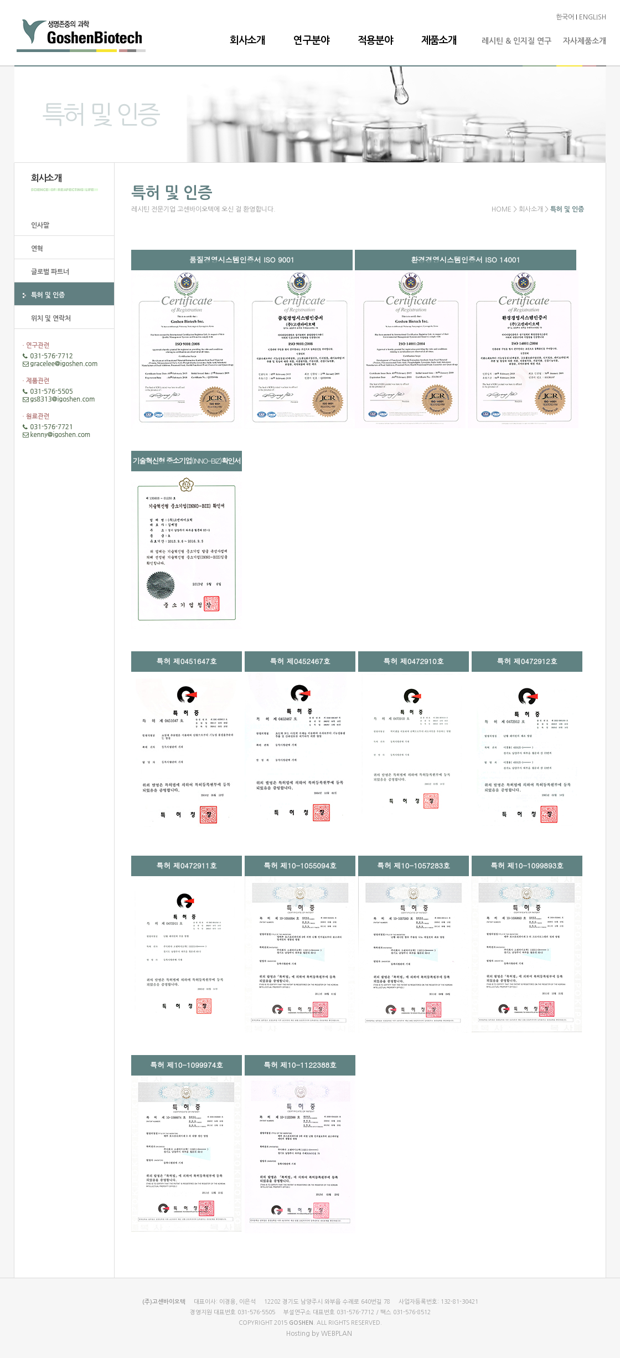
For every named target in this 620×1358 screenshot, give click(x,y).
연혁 (37, 248)
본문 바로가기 (0, 0)
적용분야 (375, 40)
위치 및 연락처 (51, 318)
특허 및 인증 (48, 295)
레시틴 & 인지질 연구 (516, 41)
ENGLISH (592, 17)
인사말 (40, 225)
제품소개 (439, 40)
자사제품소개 (584, 41)
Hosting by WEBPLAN (319, 1333)
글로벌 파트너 (50, 272)
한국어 (565, 17)
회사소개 (247, 40)
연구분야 (311, 40)
